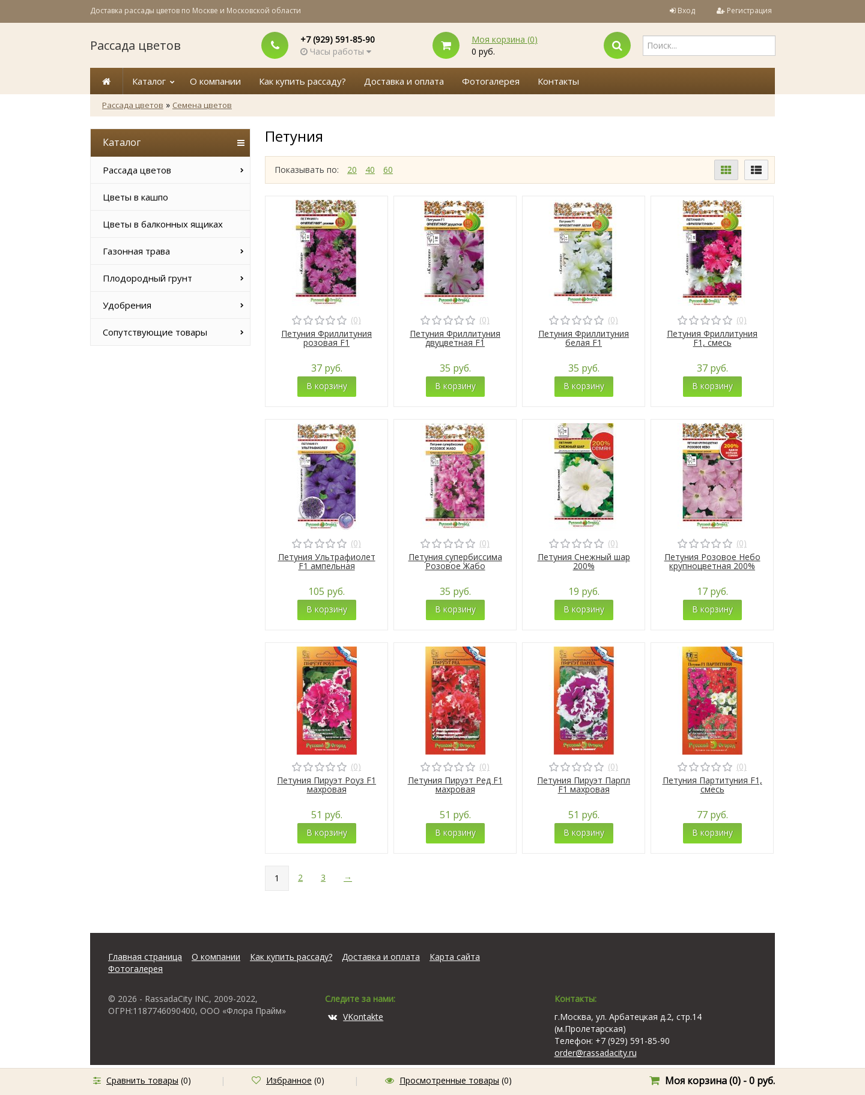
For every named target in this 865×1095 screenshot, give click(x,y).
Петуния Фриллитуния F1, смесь (712, 338)
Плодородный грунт (147, 278)
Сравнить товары (142, 1080)
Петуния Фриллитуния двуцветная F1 (455, 338)
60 (388, 169)
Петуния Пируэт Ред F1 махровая (455, 784)
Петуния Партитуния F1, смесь (712, 784)
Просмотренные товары (449, 1080)
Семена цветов (202, 105)
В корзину (326, 385)
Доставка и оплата (404, 81)
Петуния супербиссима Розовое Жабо (455, 561)
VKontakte (355, 1016)
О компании (215, 81)
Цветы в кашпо (135, 197)
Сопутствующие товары (155, 332)
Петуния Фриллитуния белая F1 (583, 338)
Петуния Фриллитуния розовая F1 (326, 338)
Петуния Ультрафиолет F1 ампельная (326, 561)
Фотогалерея (491, 81)
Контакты (558, 81)
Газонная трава (136, 251)
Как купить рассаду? (302, 81)
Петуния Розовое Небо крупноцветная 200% (712, 561)
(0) (356, 319)
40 (370, 169)
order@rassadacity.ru (595, 1052)
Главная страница (145, 956)
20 (352, 169)
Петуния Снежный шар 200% (584, 561)
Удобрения (127, 305)
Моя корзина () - (720, 1080)
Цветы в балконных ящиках (163, 224)
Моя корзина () (505, 39)
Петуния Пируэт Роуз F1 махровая (326, 784)
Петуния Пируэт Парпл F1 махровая (583, 784)
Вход (686, 10)
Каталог (149, 81)
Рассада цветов (135, 45)
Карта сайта (454, 956)
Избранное (289, 1080)
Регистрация (749, 10)
